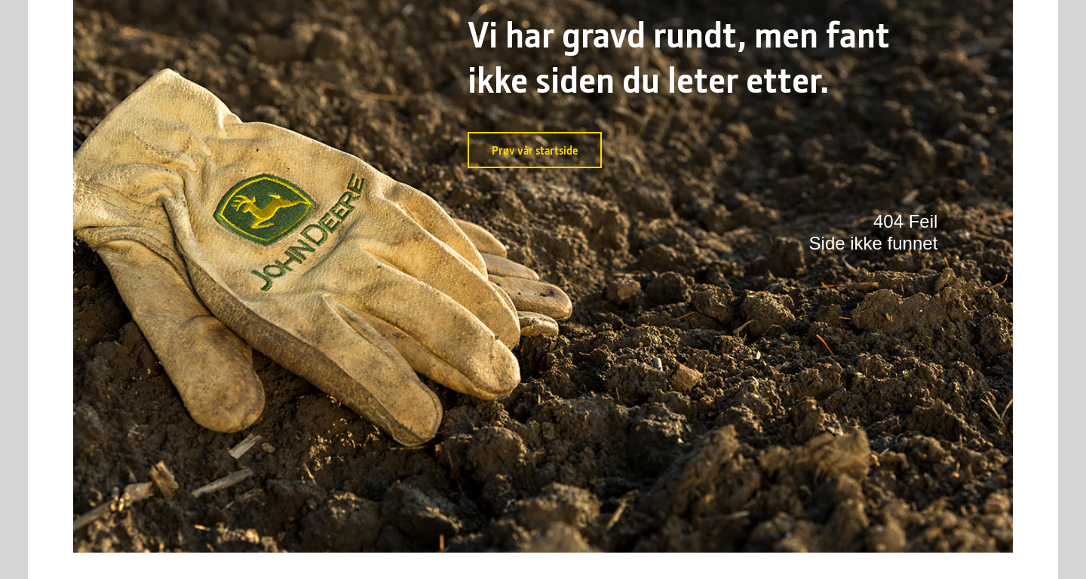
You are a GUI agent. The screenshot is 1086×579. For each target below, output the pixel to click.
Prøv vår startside (535, 150)
